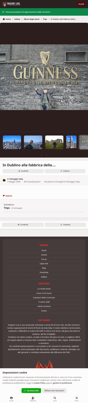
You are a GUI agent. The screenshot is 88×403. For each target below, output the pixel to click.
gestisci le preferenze (62, 383)
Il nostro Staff (44, 302)
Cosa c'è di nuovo (44, 293)
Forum (44, 259)
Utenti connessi (44, 306)
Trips (7, 207)
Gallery (44, 277)
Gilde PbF (44, 264)
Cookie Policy (39, 383)
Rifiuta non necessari (54, 390)
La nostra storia (44, 289)
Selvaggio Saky (16, 179)
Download (44, 272)
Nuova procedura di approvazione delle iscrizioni (26, 12)
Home (44, 250)
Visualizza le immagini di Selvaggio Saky (62, 181)
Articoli (44, 255)
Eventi (44, 311)
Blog (44, 268)
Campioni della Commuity (44, 297)
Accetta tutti (31, 390)
